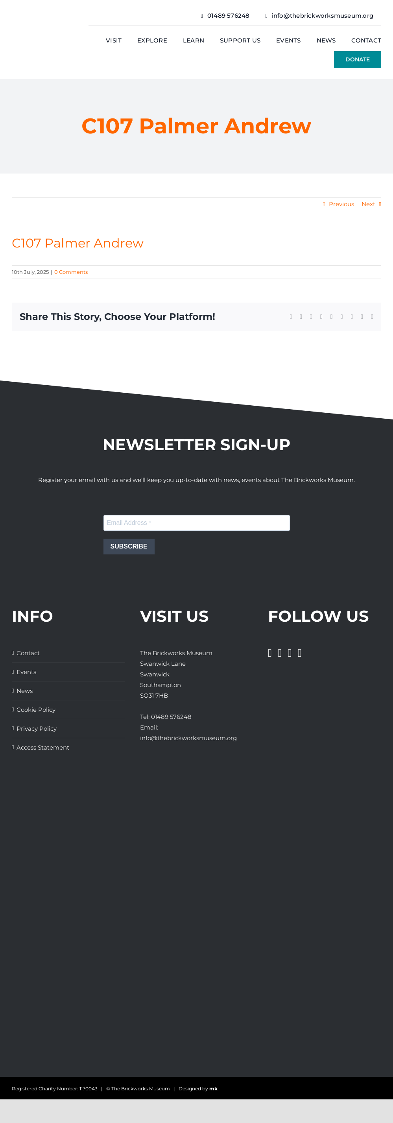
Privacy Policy (37, 728)
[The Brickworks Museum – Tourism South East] (31, 1025)
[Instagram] (290, 653)
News (25, 690)
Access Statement (43, 747)
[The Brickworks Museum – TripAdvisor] (63, 947)
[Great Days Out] (31, 793)
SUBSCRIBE (129, 546)
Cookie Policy (36, 709)
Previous (341, 204)
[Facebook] (270, 653)
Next (368, 204)
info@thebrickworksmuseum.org (188, 738)
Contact (28, 653)
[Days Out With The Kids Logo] (26, 977)
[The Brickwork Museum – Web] (43, 29)
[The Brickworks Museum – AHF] (60, 918)
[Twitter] (280, 653)
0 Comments (71, 272)
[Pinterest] (300, 653)
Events (26, 672)
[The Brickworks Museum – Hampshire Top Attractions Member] (28, 840)
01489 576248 (171, 716)
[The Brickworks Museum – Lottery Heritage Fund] (42, 888)
